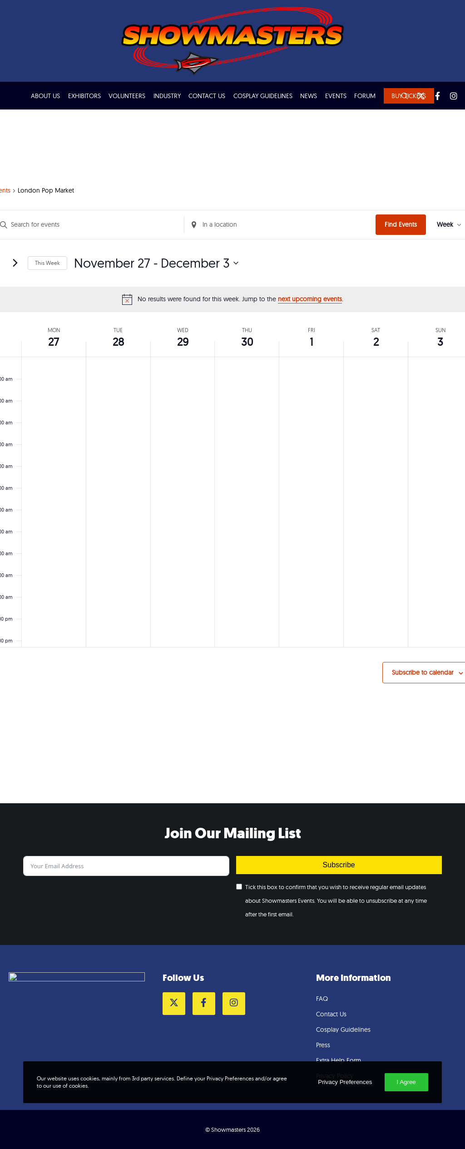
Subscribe (339, 865)
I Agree (406, 1082)
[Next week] (15, 263)
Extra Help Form (338, 1060)
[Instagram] (449, 95)
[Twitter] (417, 95)
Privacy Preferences (345, 1082)
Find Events (401, 224)
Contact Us (331, 1014)
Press (323, 1045)
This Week (47, 262)
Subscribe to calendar (422, 672)
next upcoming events (310, 299)
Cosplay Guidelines (343, 1029)
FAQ (322, 999)
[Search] (400, 95)
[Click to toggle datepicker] (156, 263)
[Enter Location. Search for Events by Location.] (280, 224)
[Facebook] (433, 95)
